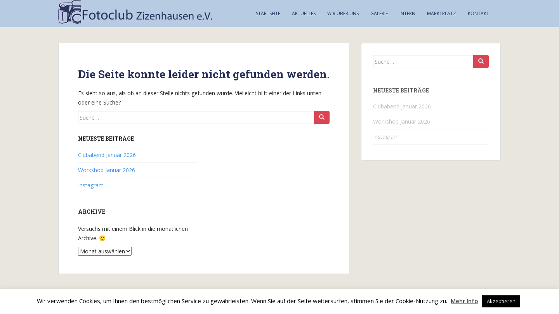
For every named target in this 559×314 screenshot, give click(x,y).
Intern (407, 13)
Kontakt (478, 13)
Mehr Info (464, 301)
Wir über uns (343, 13)
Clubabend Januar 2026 (107, 155)
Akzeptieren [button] (501, 301)
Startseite (268, 13)
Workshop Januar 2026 (106, 170)
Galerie (379, 13)
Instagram (91, 185)
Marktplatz (441, 13)
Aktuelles (304, 13)
